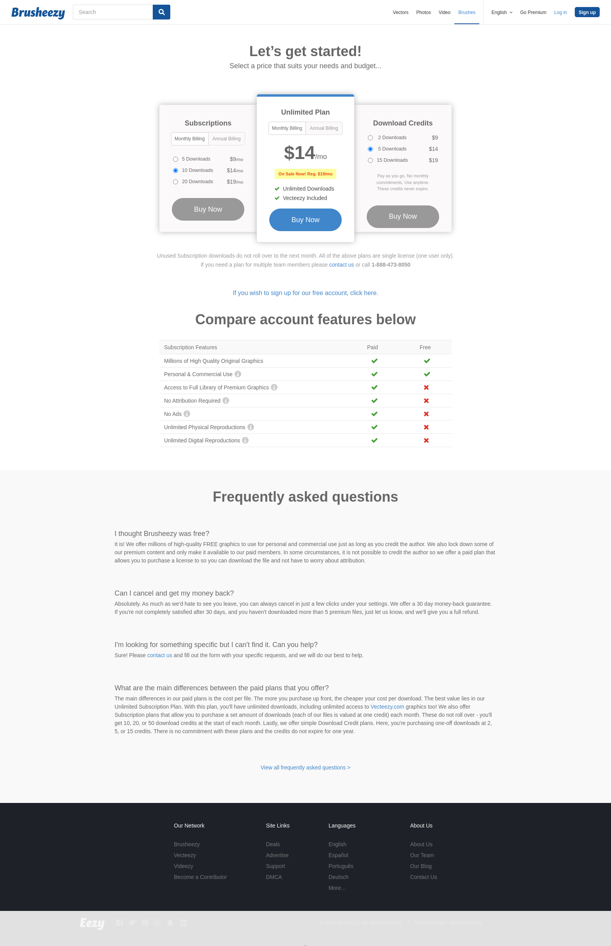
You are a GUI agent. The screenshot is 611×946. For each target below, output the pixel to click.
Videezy (183, 866)
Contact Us (423, 877)
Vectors (400, 12)
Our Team (422, 855)
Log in (560, 12)
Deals (273, 844)
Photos (423, 12)
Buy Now (305, 220)
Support (275, 866)
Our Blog (420, 866)
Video (444, 12)
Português (340, 866)
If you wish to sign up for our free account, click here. (305, 293)
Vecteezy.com (387, 707)
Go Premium (533, 12)
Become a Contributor (200, 877)
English (337, 844)
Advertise (277, 855)
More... (337, 888)
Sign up (587, 12)
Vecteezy (185, 855)
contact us (341, 265)
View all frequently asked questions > (306, 767)
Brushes (466, 12)
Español (338, 855)
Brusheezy (187, 844)
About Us (421, 844)
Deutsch (338, 877)
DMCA (274, 877)
